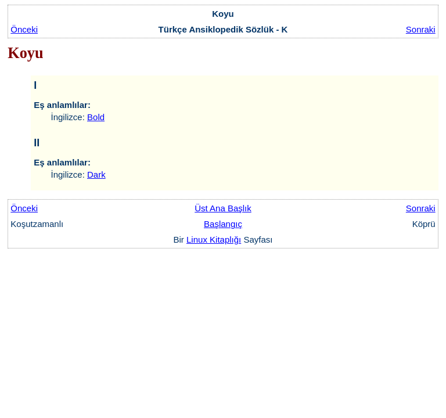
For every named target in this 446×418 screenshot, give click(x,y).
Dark (96, 174)
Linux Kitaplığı (213, 239)
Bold (96, 117)
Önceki (24, 29)
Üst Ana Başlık (223, 208)
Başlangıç (223, 224)
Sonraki (421, 29)
